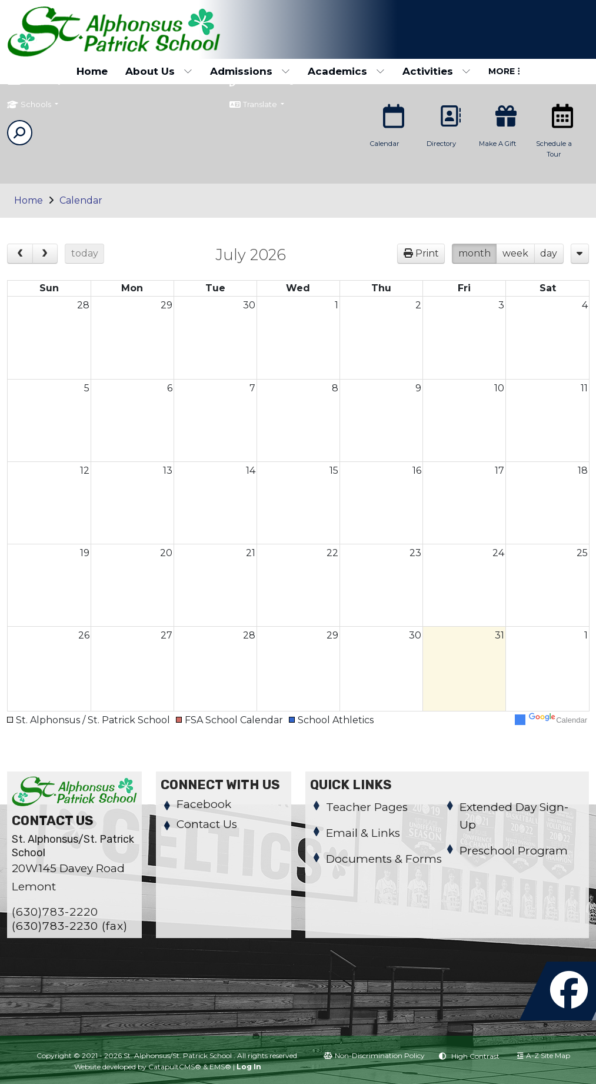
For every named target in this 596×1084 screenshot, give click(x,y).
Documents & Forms (384, 859)
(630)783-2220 (55, 912)
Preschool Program (514, 850)
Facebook (204, 804)
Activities (436, 71)
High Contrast (475, 1056)
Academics (346, 71)
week (515, 253)
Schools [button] (37, 106)
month (474, 253)
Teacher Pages (367, 807)
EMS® (220, 1066)
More (504, 71)
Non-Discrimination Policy (374, 1055)
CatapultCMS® (174, 1066)
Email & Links (363, 833)
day (548, 253)
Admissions (250, 71)
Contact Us (207, 824)
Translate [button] (268, 106)
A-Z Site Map (543, 1055)
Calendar (80, 200)
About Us (158, 71)
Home (92, 71)
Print (427, 253)
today (84, 253)
